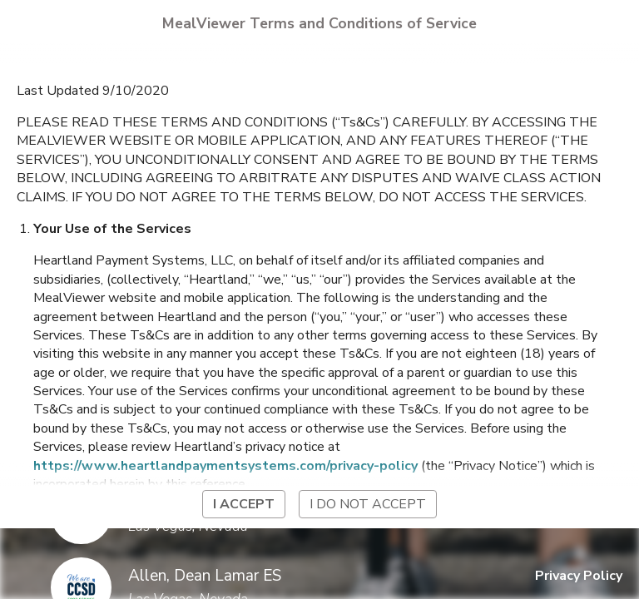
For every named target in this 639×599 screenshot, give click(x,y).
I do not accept (368, 504)
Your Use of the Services (112, 229)
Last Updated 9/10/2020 (93, 91)
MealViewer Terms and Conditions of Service (319, 23)
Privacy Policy (578, 576)
